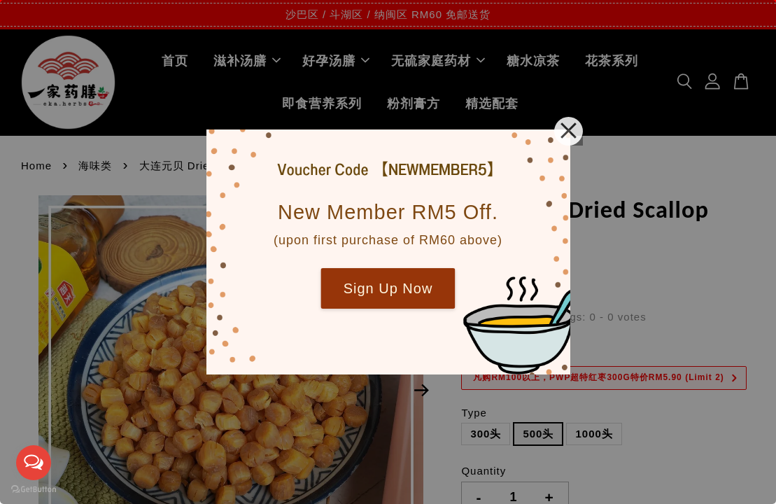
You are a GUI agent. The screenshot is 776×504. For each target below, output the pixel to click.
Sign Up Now (388, 288)
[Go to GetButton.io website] (33, 489)
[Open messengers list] (33, 462)
